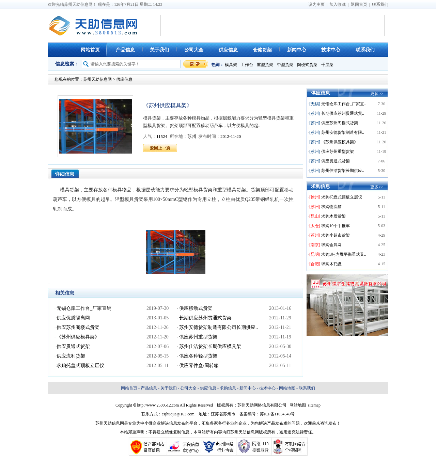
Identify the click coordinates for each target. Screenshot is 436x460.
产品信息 (125, 49)
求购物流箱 (331, 206)
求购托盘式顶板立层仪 (341, 197)
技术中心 (330, 49)
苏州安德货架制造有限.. (342, 132)
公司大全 (193, 49)
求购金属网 (331, 244)
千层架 (327, 64)
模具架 (231, 64)
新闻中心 (296, 49)
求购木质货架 (333, 216)
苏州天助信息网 (97, 79)
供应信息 (228, 49)
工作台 (247, 64)
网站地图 (287, 388)
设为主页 (316, 4)
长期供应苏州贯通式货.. (342, 113)
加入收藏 (337, 4)
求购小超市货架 (335, 235)
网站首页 (90, 49)
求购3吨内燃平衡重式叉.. (343, 254)
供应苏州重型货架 (337, 151)
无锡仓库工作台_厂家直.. (343, 103)
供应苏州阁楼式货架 (339, 123)
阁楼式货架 (307, 64)
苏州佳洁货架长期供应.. (342, 170)
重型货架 (265, 64)
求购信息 (228, 388)
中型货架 (285, 64)
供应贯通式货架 (335, 161)
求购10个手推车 (335, 225)
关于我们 (159, 49)
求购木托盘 (331, 263)
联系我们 (380, 4)
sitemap (314, 405)
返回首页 (359, 4)
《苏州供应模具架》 (339, 142)
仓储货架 (262, 49)
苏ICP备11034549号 (277, 414)
